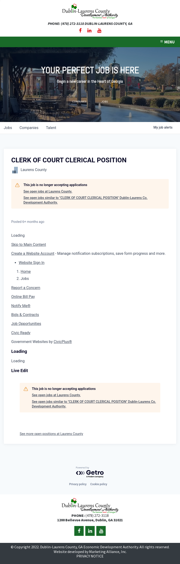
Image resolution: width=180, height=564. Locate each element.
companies (28, 128)
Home (26, 271)
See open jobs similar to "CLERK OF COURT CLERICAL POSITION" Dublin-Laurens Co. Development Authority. (85, 200)
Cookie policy (98, 484)
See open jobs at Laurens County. (47, 191)
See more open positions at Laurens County (51, 434)
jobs (8, 128)
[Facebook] (80, 30)
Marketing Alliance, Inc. (108, 551)
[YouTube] (99, 30)
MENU (167, 42)
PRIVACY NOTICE (90, 556)
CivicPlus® (63, 341)
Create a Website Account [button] (32, 253)
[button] (32, 262)
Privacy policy (77, 484)
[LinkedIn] (89, 30)
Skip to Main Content (28, 244)
